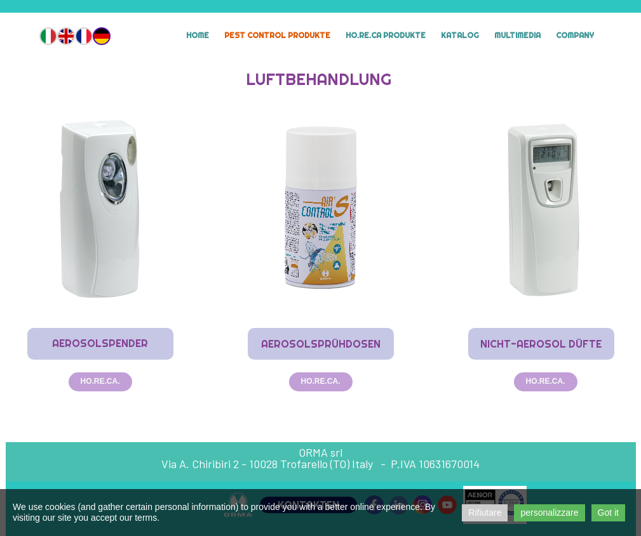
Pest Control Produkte (277, 35)
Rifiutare (484, 512)
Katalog (460, 35)
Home (197, 35)
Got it (608, 512)
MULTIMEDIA (517, 35)
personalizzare (549, 512)
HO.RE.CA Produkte (386, 35)
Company (575, 35)
